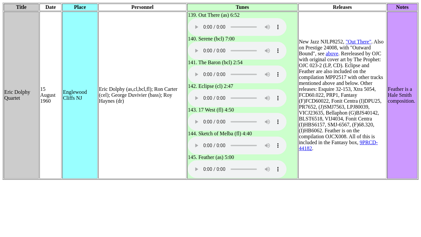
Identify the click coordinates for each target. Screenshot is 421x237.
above (332, 53)
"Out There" (358, 41)
